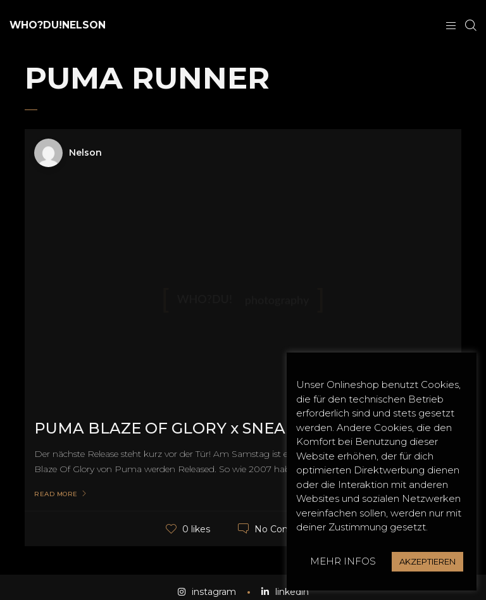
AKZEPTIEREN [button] (427, 561)
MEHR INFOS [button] (343, 561)
